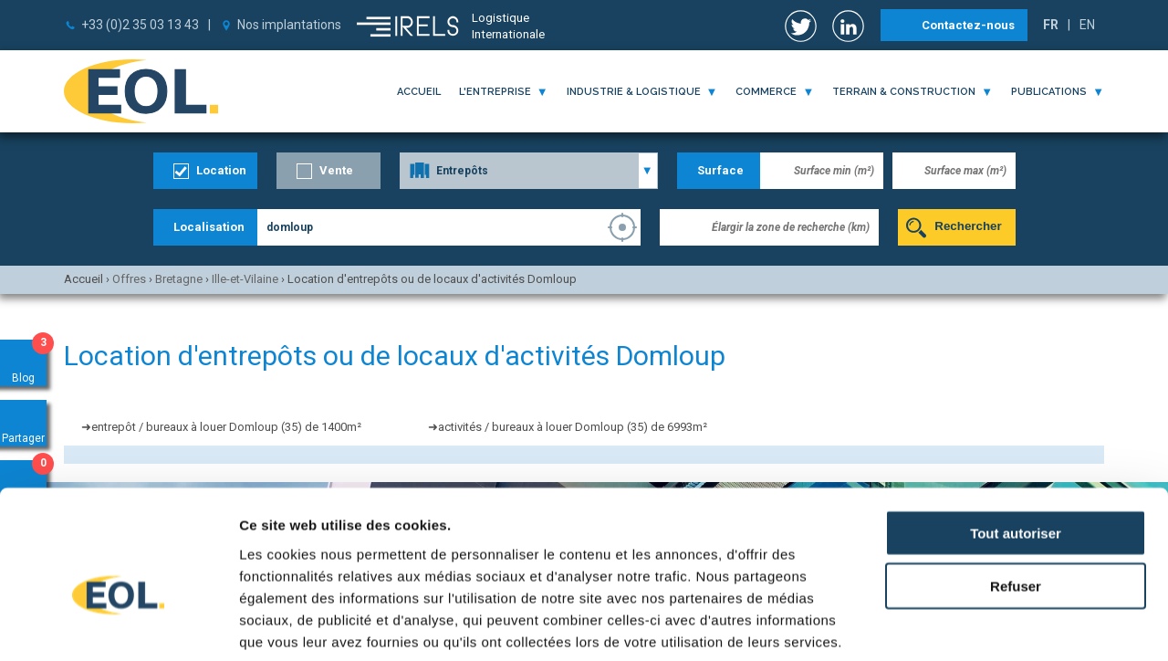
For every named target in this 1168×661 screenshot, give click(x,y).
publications (1049, 92)
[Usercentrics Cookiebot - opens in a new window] (118, 625)
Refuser (1015, 489)
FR (1050, 24)
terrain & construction (903, 92)
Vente (336, 170)
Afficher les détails (1005, 625)
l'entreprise (495, 92)
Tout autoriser (1015, 435)
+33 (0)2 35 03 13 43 (140, 24)
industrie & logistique (634, 92)
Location (221, 170)
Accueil (419, 92)
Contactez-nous (968, 25)
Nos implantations (289, 24)
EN (1087, 24)
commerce (766, 92)
